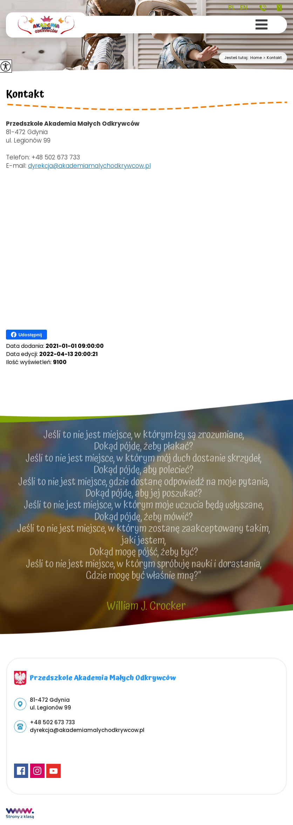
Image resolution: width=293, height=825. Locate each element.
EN (243, 7)
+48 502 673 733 (262, 7)
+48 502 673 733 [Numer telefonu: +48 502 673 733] (52, 722)
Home (256, 58)
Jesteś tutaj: (237, 58)
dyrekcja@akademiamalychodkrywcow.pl (279, 7)
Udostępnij (26, 334)
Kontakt (272, 58)
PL (231, 7)
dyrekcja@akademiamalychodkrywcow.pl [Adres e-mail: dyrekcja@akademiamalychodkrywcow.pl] (87, 730)
